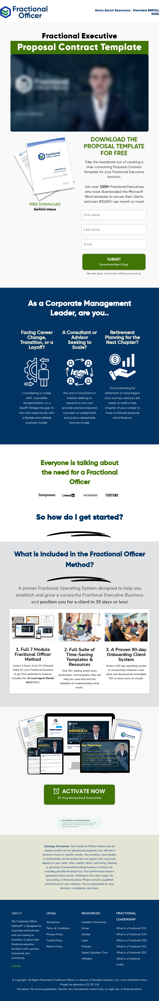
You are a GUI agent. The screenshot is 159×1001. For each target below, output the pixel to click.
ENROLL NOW (153, 12)
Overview (140, 10)
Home (99, 10)
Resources (123, 10)
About (109, 10)
